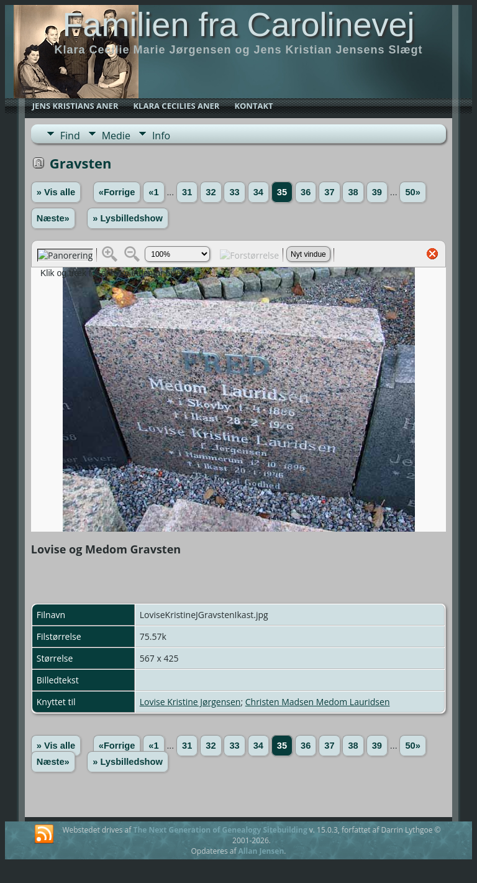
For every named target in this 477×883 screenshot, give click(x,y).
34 (258, 192)
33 (234, 192)
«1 (153, 192)
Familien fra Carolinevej (238, 24)
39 (377, 192)
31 (187, 192)
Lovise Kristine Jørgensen (190, 702)
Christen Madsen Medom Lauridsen (317, 702)
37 (329, 192)
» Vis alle (56, 192)
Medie (116, 135)
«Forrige (117, 192)
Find (70, 135)
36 (306, 192)
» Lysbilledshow (128, 218)
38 (353, 192)
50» (412, 192)
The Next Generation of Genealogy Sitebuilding (220, 830)
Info (161, 135)
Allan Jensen (261, 851)
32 (211, 192)
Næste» (53, 218)
